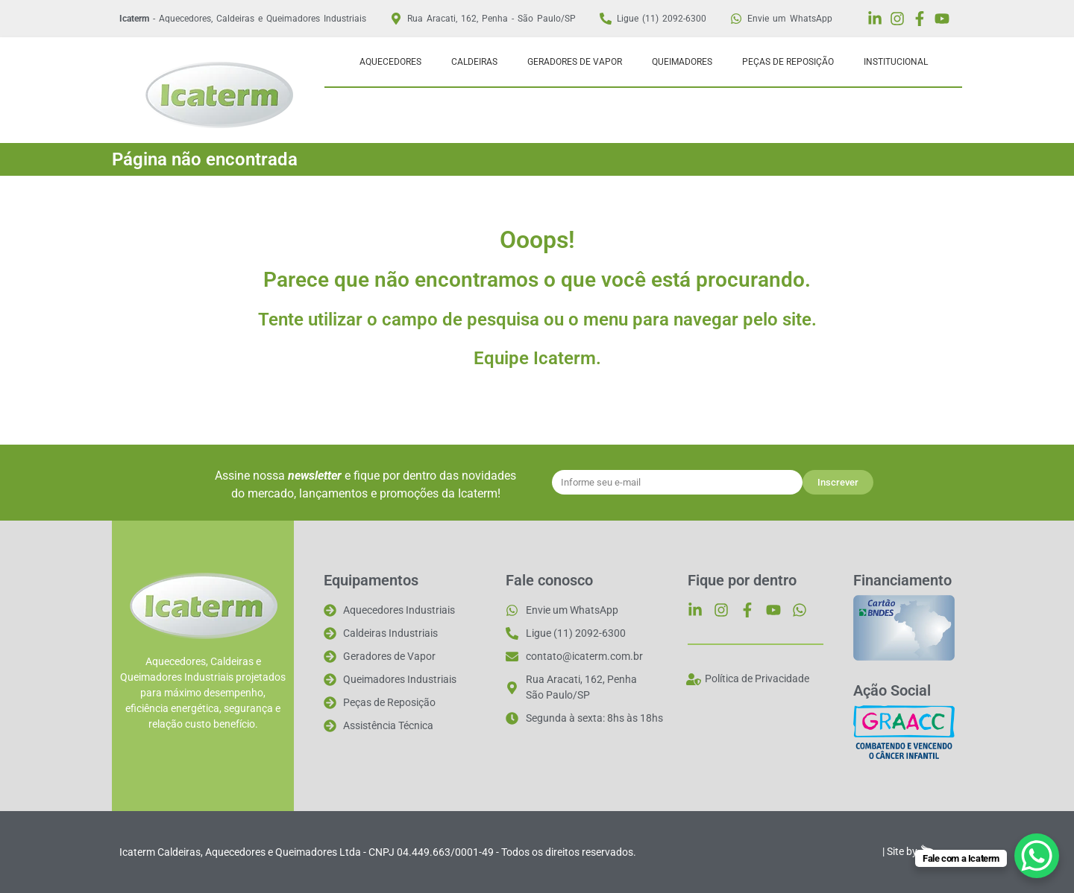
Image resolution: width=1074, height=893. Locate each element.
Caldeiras (474, 62)
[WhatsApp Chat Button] (1036, 855)
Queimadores (682, 62)
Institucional (896, 62)
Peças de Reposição (788, 62)
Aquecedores (390, 62)
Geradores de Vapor (574, 62)
